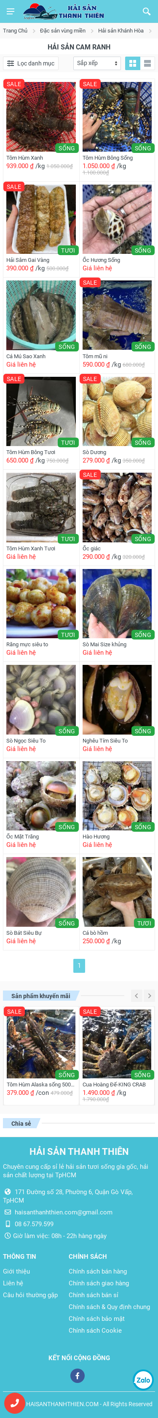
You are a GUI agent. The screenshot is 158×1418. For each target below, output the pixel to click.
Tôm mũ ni (95, 356)
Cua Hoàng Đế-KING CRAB (114, 1084)
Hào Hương (96, 836)
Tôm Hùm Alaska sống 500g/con (41, 1084)
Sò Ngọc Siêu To (26, 741)
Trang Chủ (15, 30)
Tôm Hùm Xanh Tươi (30, 548)
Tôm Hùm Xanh (24, 158)
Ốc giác (92, 548)
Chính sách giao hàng (99, 1283)
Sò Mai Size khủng (104, 644)
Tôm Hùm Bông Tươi (30, 452)
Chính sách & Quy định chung (109, 1307)
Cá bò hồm (95, 933)
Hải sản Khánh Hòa (121, 30)
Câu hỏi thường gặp (30, 1295)
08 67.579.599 (34, 1224)
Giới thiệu (16, 1271)
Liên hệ (13, 1283)
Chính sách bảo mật (97, 1319)
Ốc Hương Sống (101, 260)
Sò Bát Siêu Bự (24, 933)
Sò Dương (94, 452)
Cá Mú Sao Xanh (26, 356)
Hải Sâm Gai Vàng (27, 260)
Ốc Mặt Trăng (22, 836)
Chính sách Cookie (95, 1330)
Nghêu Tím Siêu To (105, 741)
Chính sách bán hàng (98, 1271)
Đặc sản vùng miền (63, 30)
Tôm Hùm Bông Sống (108, 158)
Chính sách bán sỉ (93, 1295)
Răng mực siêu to (27, 644)
